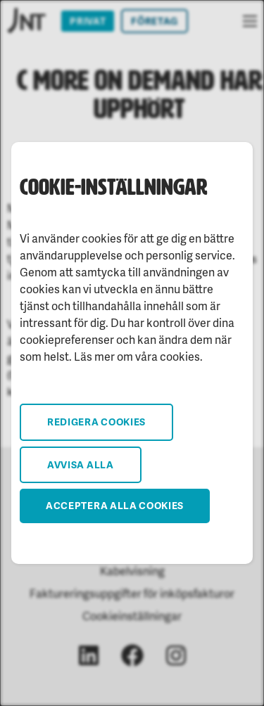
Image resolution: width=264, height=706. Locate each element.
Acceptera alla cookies (115, 505)
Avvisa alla (80, 464)
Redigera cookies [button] (96, 421)
